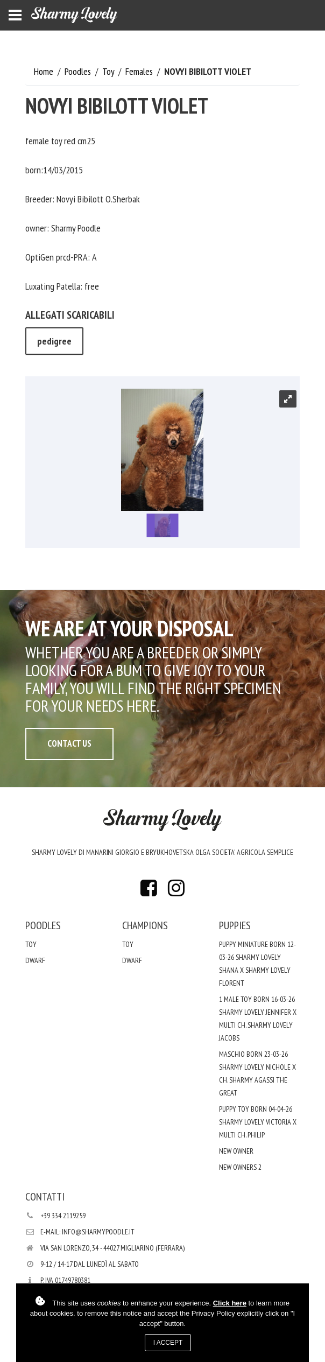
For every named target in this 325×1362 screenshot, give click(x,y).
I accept (168, 1342)
